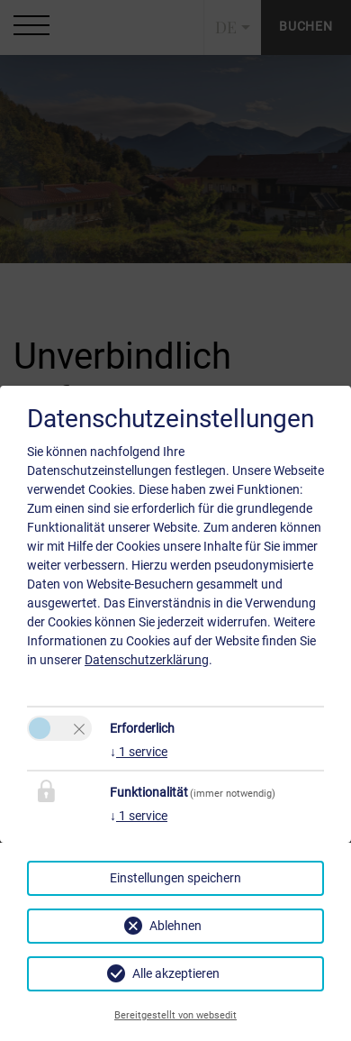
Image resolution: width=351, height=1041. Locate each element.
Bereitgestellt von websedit (175, 1015)
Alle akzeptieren (176, 973)
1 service (138, 751)
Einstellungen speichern (175, 878)
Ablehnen (175, 925)
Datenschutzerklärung (147, 660)
